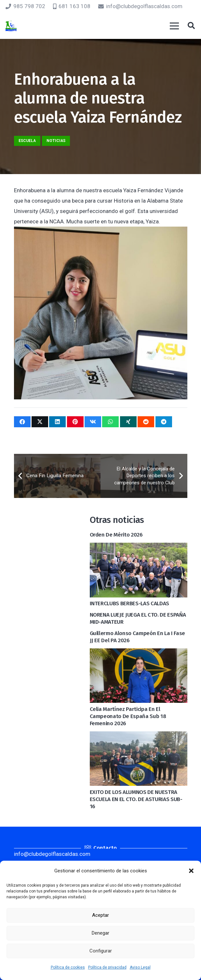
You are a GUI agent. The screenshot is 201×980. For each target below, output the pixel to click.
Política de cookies (68, 967)
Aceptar (100, 915)
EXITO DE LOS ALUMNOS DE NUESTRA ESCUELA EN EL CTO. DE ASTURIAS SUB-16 (136, 799)
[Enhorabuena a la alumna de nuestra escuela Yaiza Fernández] (100, 232)
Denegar (100, 933)
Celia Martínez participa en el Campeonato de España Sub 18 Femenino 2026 (128, 716)
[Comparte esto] (22, 421)
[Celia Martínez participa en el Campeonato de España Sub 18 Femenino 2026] (138, 653)
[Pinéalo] (75, 421)
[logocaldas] (11, 26)
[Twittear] (40, 421)
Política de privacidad (107, 967)
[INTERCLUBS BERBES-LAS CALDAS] (138, 548)
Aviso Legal (140, 967)
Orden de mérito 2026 (116, 534)
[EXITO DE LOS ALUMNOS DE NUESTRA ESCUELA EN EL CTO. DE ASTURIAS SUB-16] (138, 736)
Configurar (100, 951)
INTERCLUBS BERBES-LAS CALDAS (129, 603)
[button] (191, 871)
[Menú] (174, 26)
